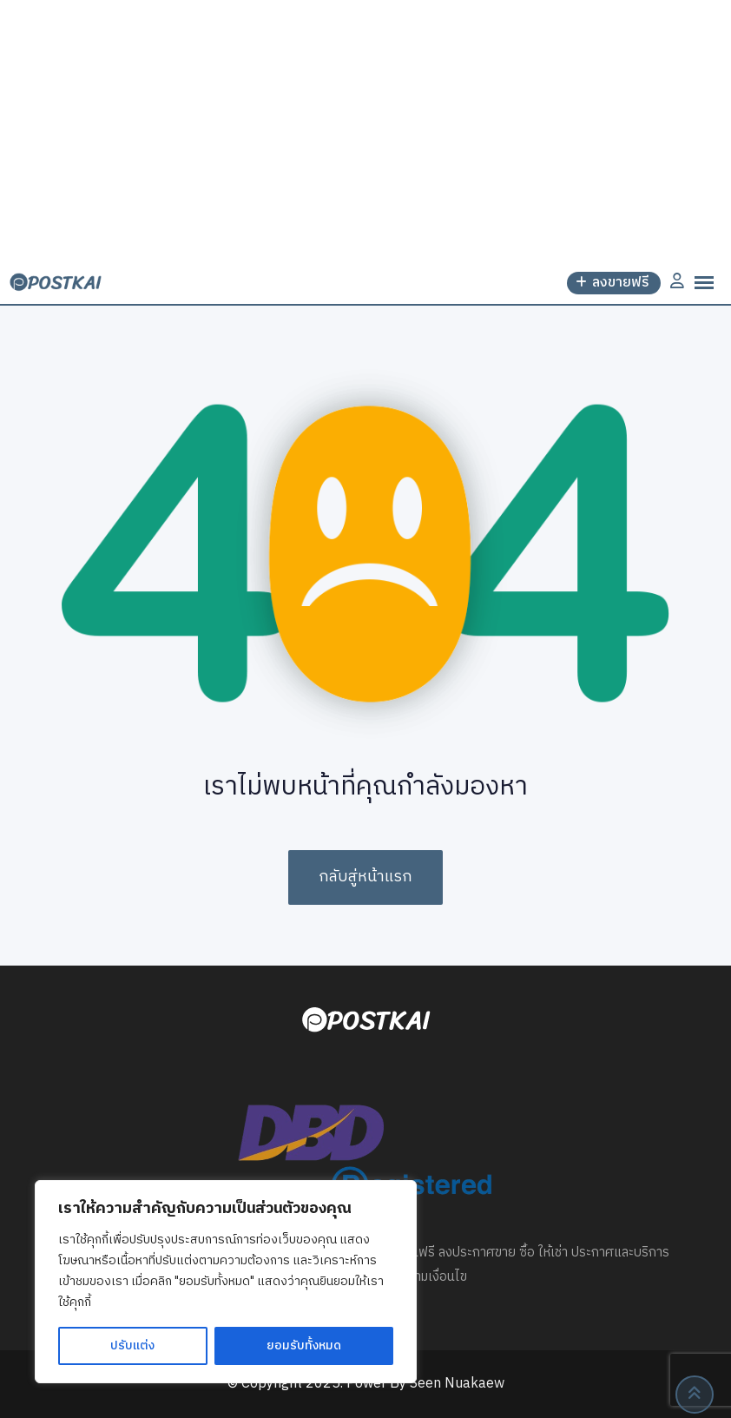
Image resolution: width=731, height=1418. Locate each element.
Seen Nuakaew (457, 1383)
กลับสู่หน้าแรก (365, 877)
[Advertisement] (365, 130)
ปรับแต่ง (132, 1345)
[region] (226, 1281)
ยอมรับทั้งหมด (304, 1345)
